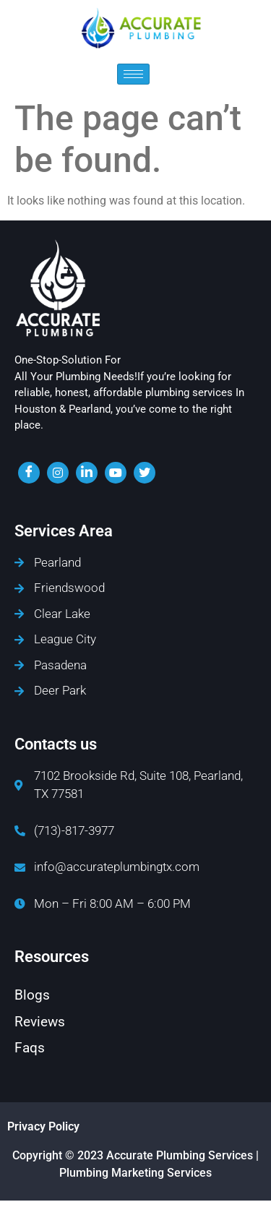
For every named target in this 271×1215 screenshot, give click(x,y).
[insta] (58, 473)
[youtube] (115, 473)
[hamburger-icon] (133, 74)
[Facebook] (29, 473)
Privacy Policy (43, 1126)
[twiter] (144, 473)
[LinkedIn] (87, 473)
